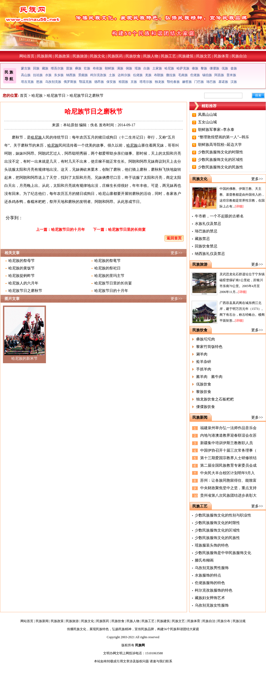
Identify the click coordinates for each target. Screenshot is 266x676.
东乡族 (59, 75)
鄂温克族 (85, 82)
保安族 (111, 82)
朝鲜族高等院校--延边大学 (220, 145)
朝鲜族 (109, 68)
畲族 (234, 68)
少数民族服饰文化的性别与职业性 (223, 515)
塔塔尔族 (145, 82)
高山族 (26, 75)
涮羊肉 (201, 354)
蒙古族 (26, 68)
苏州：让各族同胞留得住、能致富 (228, 480)
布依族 (97, 68)
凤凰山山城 (207, 115)
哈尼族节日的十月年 (68, 230)
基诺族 (223, 82)
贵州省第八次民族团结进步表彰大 (228, 495)
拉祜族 (38, 75)
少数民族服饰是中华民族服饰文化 (223, 553)
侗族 (129, 68)
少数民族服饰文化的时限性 (220, 152)
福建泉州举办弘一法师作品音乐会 (228, 428)
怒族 (39, 82)
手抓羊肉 (203, 369)
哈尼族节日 (56, 96)
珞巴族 (211, 82)
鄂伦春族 (173, 82)
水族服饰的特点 (208, 575)
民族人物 (150, 56)
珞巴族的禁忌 (206, 231)
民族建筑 (185, 56)
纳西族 (71, 75)
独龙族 (159, 82)
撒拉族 (171, 75)
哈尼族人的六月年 (23, 283)
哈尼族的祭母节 (21, 261)
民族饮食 (133, 56)
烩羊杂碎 (203, 362)
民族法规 (239, 621)
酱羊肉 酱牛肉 (209, 377)
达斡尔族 (124, 75)
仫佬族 (138, 75)
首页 (23, 96)
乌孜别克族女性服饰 (212, 605)
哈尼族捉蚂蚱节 (21, 276)
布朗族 (159, 75)
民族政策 (62, 56)
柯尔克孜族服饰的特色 (213, 590)
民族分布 (223, 621)
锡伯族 (207, 75)
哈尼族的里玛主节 (109, 276)
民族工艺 (168, 56)
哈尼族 (169, 68)
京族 (134, 82)
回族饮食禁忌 (206, 246)
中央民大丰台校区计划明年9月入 (227, 473)
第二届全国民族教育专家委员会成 (228, 465)
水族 (48, 75)
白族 (146, 68)
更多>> (176, 253)
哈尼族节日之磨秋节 (25, 291)
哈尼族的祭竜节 (107, 261)
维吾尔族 (57, 68)
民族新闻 (44, 56)
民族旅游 (80, 56)
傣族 (195, 68)
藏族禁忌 (202, 239)
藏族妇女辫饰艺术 (210, 598)
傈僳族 (214, 68)
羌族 (148, 75)
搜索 (258, 95)
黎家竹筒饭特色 (209, 347)
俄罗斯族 (70, 82)
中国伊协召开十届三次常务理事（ (228, 450)
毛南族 (183, 75)
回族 (36, 68)
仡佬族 (195, 75)
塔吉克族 (27, 82)
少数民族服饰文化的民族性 (220, 167)
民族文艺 (203, 56)
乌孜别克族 (53, 82)
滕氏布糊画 (204, 560)
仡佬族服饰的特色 (210, 583)
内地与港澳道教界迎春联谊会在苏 (228, 435)
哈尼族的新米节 (24, 358)
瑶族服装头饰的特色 (212, 545)
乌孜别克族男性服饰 (212, 568)
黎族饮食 (203, 392)
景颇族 (83, 75)
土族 (112, 75)
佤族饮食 (203, 384)
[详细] (239, 206)
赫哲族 (187, 82)
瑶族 (138, 68)
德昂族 (99, 82)
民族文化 (97, 56)
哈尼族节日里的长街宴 (127, 230)
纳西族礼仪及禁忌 (210, 254)
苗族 (69, 68)
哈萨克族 (183, 68)
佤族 (225, 68)
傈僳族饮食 (205, 407)
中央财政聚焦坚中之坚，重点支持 (228, 488)
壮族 (87, 68)
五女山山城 (207, 122)
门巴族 (199, 82)
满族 (120, 68)
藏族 (45, 68)
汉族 (234, 82)
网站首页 (26, 56)
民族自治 (239, 56)
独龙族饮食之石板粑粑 (215, 399)
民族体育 (221, 56)
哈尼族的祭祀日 (107, 268)
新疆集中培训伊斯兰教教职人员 (226, 443)
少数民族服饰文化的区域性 (220, 160)
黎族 (204, 68)
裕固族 (123, 82)
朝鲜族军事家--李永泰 (216, 130)
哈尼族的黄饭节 (21, 268)
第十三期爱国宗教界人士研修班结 (228, 458)
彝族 (78, 68)
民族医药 (115, 56)
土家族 (157, 68)
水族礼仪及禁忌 (208, 224)
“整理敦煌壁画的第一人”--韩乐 (223, 137)
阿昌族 (219, 75)
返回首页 (174, 238)
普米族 (231, 75)
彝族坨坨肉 (205, 339)
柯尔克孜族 (98, 75)
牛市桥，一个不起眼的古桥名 (219, 216)
